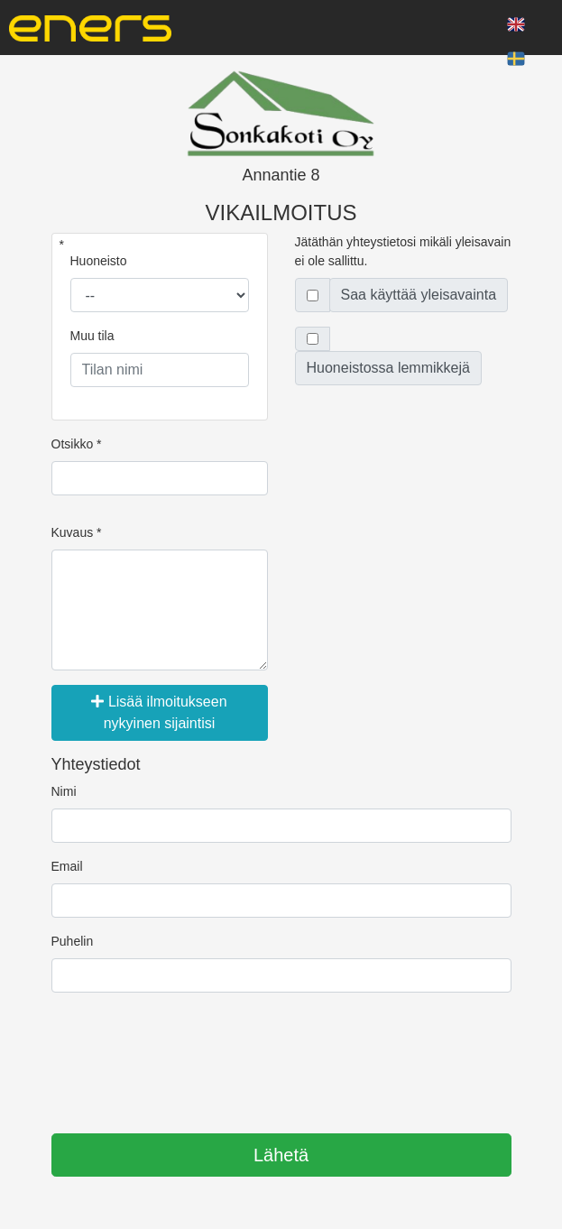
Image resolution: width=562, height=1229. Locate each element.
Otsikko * (76, 444)
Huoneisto (98, 261)
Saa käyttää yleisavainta (419, 294)
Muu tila (92, 335)
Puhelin (72, 941)
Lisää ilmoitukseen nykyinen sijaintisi (158, 712)
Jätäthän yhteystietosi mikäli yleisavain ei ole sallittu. (403, 251)
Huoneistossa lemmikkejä (388, 367)
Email (67, 866)
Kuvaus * (76, 532)
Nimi (64, 791)
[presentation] (188, 1056)
